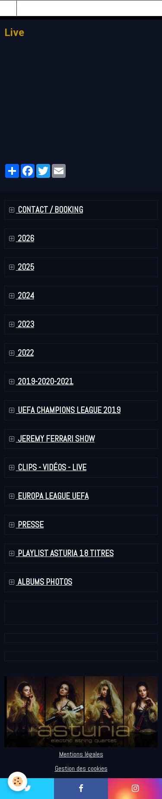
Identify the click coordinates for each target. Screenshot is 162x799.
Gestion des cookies (81, 768)
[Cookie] (17, 781)
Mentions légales (81, 754)
